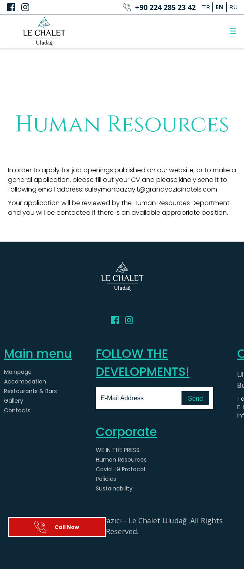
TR (206, 7)
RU (233, 7)
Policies (106, 479)
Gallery (13, 401)
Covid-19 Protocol (120, 469)
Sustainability (114, 488)
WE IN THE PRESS (117, 450)
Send (195, 398)
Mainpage (18, 372)
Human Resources (121, 459)
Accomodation (25, 381)
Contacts (17, 410)
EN (220, 7)
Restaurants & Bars (30, 391)
